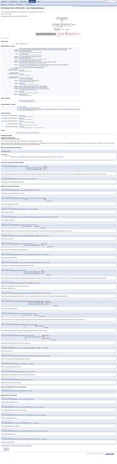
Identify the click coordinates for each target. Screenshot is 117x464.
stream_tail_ (22, 118)
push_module (22, 109)
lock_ (20, 124)
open (20, 50)
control (20, 89)
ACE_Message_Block (26, 86)
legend (58, 36)
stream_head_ (22, 115)
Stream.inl (6, 459)
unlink (20, 83)
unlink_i (21, 107)
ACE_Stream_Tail (67, 175)
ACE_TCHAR (28, 62)
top (20, 61)
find (20, 78)
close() (18, 157)
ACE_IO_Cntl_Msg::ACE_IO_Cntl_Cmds (32, 89)
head (20, 70)
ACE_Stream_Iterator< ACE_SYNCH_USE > (29, 133)
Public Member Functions (83, 6)
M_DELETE (22, 44)
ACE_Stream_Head (55, 175)
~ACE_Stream (22, 54)
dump (20, 94)
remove (21, 67)
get (20, 87)
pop (20, 58)
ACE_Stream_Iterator (12, 399)
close (20, 51)
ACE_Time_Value (38, 86)
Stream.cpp (6, 458)
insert (20, 62)
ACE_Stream (22, 48)
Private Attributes (109, 6)
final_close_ (22, 126)
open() (95, 282)
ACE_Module (34, 48)
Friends (115, 6)
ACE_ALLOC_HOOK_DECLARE (26, 100)
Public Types (75, 6)
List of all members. (5, 38)
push (20, 57)
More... (44, 12)
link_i (20, 108)
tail (20, 74)
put (20, 86)
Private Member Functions (101, 6)
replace (21, 65)
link (20, 81)
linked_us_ (21, 121)
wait (20, 91)
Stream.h (6, 457)
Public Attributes (92, 6)
